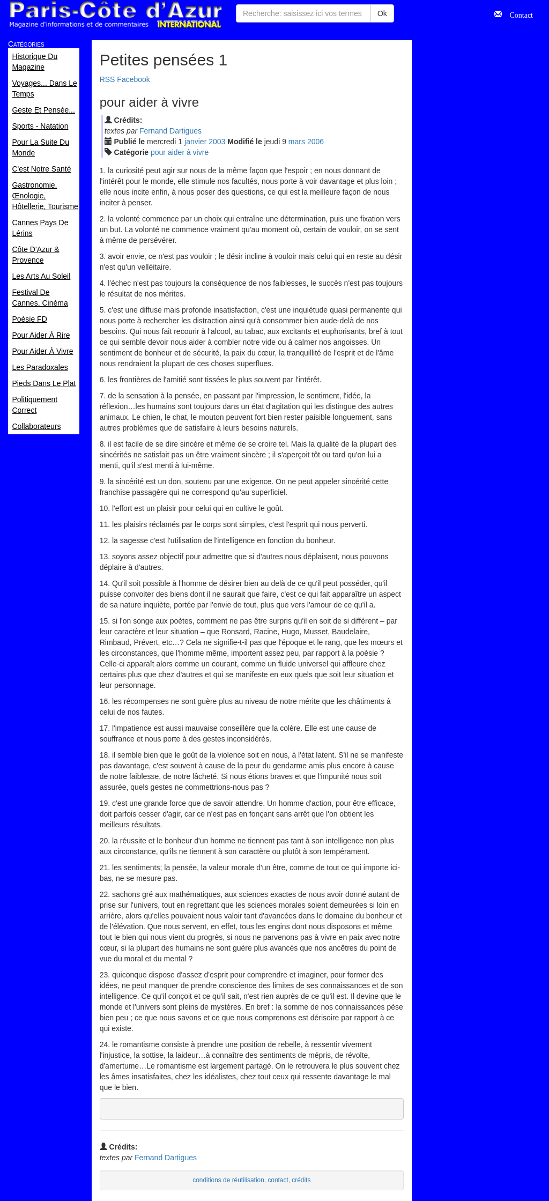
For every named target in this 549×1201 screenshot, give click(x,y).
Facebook (133, 79)
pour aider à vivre (180, 152)
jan (195, 141)
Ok (382, 13)
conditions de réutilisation (228, 1180)
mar (296, 141)
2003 (217, 141)
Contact (517, 14)
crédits (301, 1180)
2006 (315, 141)
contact (278, 1180)
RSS (107, 79)
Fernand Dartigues (170, 131)
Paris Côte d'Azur (115, 14)
